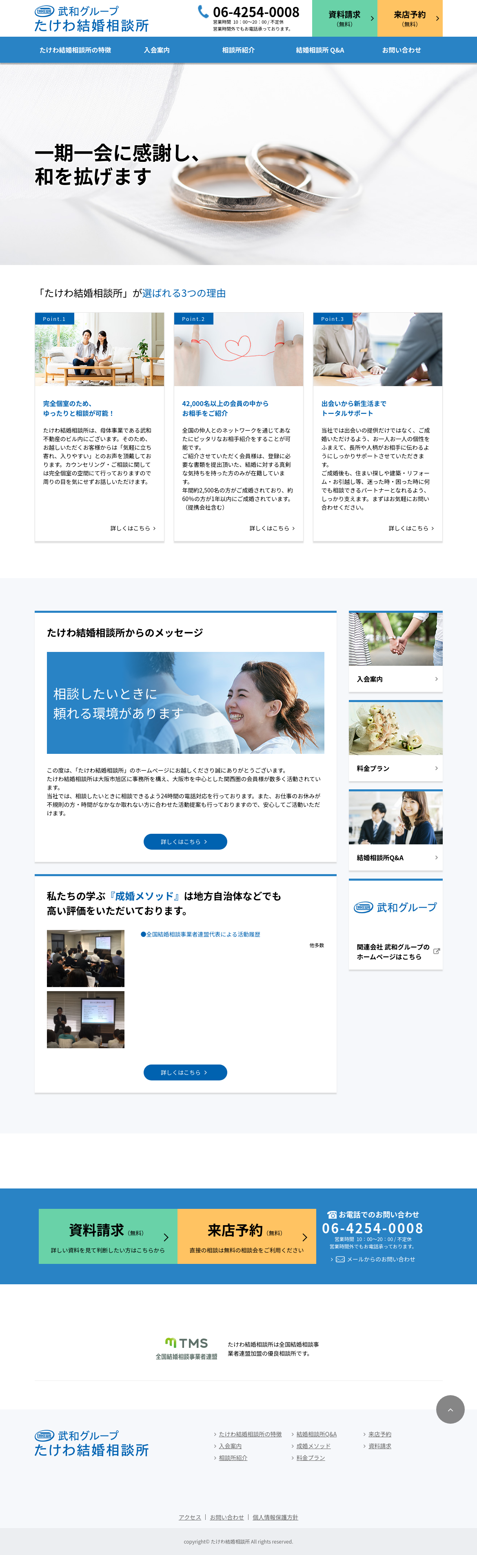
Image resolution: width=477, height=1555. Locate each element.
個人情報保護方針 (275, 1517)
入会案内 (157, 50)
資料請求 (379, 1446)
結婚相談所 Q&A (320, 50)
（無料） (344, 18)
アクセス (190, 1517)
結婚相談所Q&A (317, 1434)
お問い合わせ (401, 50)
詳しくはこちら (131, 528)
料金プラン (311, 1457)
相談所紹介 (238, 50)
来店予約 (379, 1434)
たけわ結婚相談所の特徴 (75, 50)
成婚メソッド (314, 1446)
